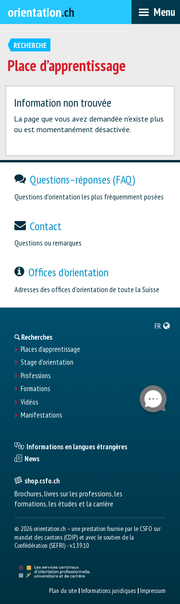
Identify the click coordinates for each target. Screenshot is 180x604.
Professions (35, 375)
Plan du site (63, 590)
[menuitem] (162, 326)
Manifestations (41, 415)
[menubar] (156, 12)
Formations (35, 388)
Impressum (153, 590)
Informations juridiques (108, 590)
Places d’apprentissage (50, 349)
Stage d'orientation (47, 362)
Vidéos (29, 402)
